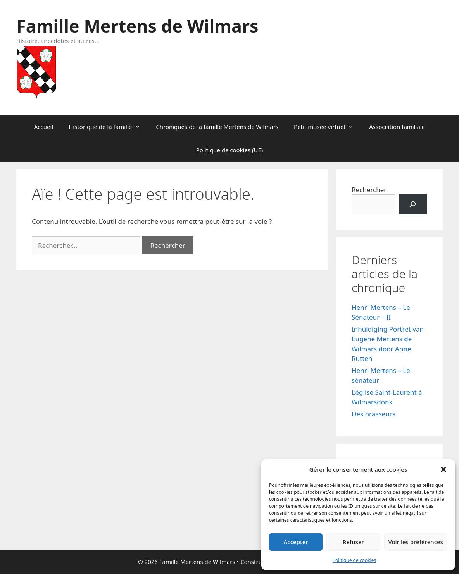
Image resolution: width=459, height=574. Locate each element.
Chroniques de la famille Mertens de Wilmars (217, 127)
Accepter (296, 542)
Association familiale (397, 127)
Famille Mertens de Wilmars (137, 26)
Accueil (43, 127)
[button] (443, 469)
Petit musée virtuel (327, 126)
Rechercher (369, 189)
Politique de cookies (354, 560)
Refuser (353, 542)
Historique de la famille (108, 126)
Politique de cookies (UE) (229, 150)
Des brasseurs (373, 413)
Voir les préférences (415, 542)
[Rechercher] (413, 204)
